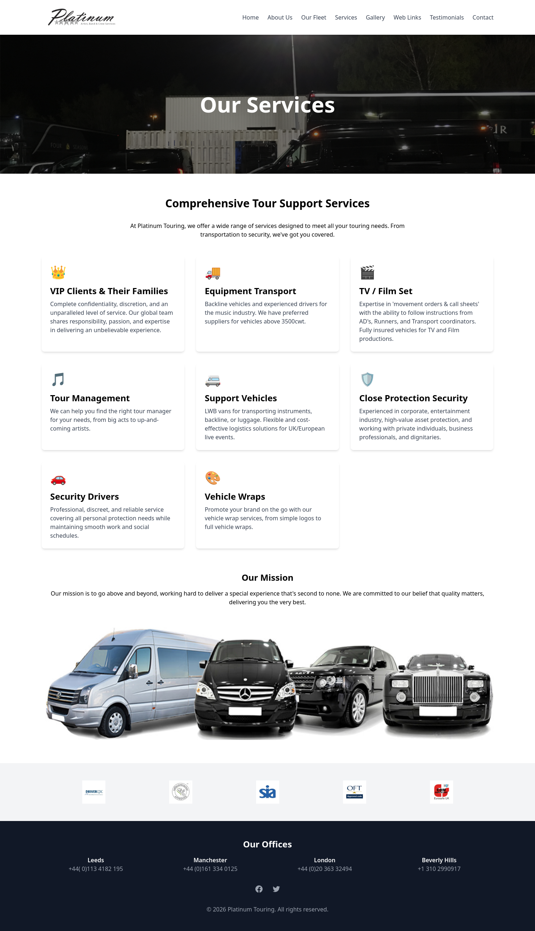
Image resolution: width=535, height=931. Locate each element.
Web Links (407, 17)
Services (346, 17)
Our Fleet (313, 17)
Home (250, 17)
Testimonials (447, 17)
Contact (483, 17)
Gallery (375, 17)
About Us (280, 17)
